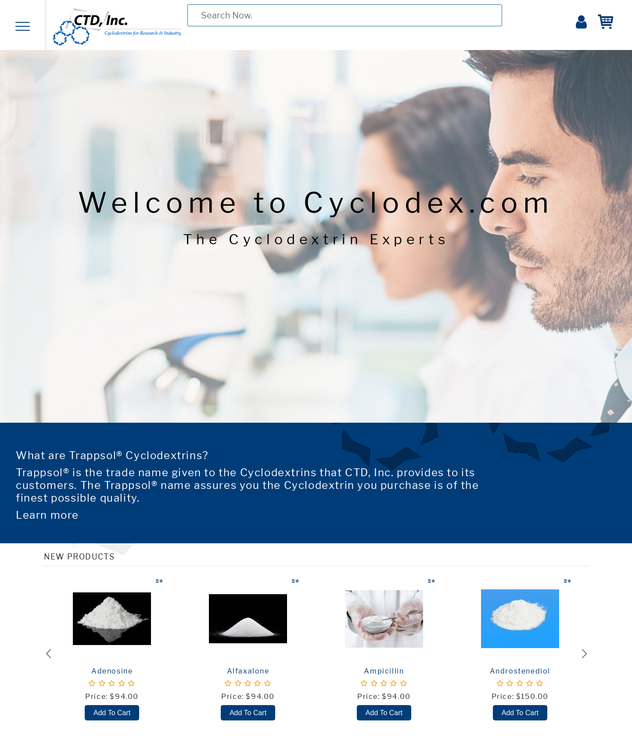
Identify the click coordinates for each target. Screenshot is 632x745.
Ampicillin (384, 671)
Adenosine (112, 671)
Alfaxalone (248, 671)
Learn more (47, 515)
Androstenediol (520, 671)
